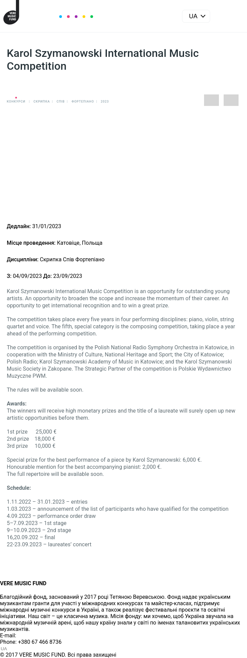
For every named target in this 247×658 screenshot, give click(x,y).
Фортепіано (82, 101)
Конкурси (16, 101)
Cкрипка (41, 101)
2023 (105, 101)
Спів (61, 101)
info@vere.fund (36, 635)
